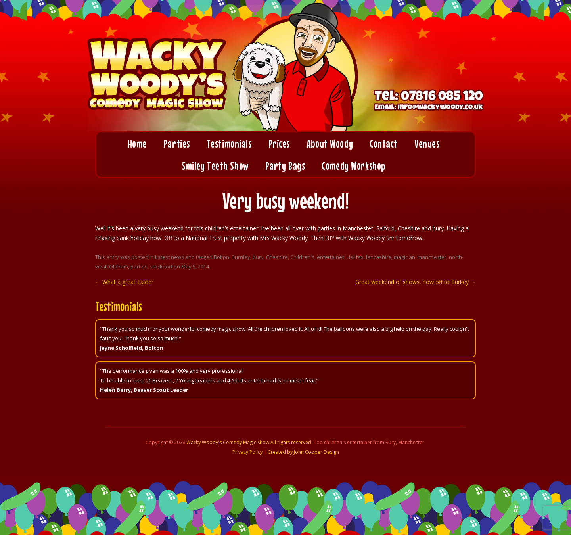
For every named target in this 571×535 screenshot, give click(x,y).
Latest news (169, 257)
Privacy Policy (247, 452)
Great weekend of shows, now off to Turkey (415, 282)
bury (258, 257)
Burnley (241, 257)
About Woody (330, 143)
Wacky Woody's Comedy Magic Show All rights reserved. (249, 442)
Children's (302, 257)
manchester (432, 257)
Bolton (221, 257)
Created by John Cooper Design (303, 452)
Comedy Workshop (353, 165)
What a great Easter (124, 282)
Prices (279, 143)
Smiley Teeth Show (215, 165)
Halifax (355, 257)
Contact (384, 143)
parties (139, 266)
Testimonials (229, 143)
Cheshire (277, 257)
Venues (426, 143)
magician (404, 257)
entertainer (330, 257)
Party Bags (285, 165)
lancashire (378, 257)
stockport (161, 266)
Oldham (118, 266)
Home (137, 143)
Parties (176, 143)
